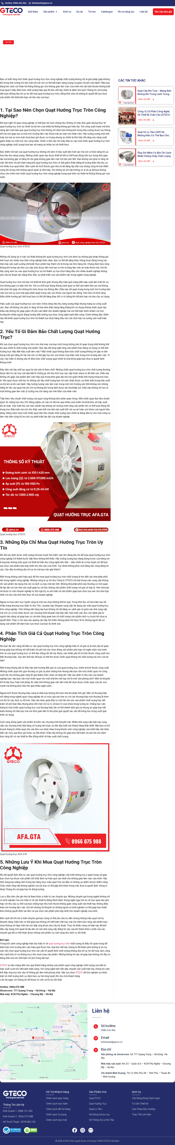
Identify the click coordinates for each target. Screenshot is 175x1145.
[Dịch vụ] (67, 11)
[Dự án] (79, 11)
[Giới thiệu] (33, 11)
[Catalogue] (107, 11)
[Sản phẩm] (50, 11)
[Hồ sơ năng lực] (126, 11)
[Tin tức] (92, 11)
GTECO (3, 965)
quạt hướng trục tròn (59, 943)
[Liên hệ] (143, 11)
